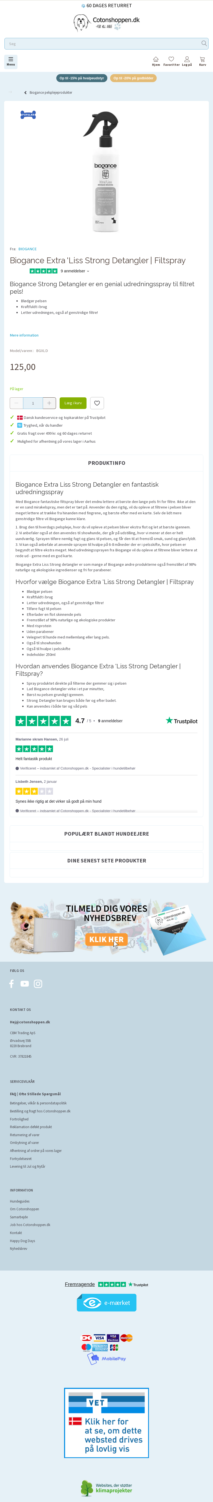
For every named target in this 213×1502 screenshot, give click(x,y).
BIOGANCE (27, 249)
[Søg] (204, 43)
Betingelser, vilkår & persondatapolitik (38, 1104)
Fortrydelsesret (21, 1159)
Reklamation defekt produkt (31, 1127)
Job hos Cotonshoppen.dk (30, 1225)
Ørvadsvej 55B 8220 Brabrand (20, 1044)
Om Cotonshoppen (24, 1210)
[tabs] (202, 62)
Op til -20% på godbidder (135, 78)
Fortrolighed (19, 1119)
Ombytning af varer (24, 1143)
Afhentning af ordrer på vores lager (36, 1151)
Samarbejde (19, 1217)
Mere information (24, 335)
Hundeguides (19, 1201)
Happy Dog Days (22, 1241)
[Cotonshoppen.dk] (106, 23)
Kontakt (16, 1233)
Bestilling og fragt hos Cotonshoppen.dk (40, 1112)
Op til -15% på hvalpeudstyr (80, 78)
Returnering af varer (24, 1135)
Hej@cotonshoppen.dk (30, 1023)
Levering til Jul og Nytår (27, 1167)
